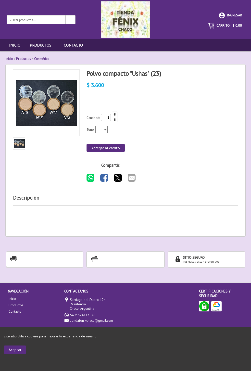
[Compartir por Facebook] (104, 178)
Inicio (14, 45)
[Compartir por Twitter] (118, 178)
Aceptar (15, 349)
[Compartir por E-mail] (132, 178)
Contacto (73, 45)
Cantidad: (93, 117)
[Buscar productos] (70, 19)
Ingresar (230, 15)
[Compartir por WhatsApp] (90, 178)
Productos (43, 45)
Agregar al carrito (105, 147)
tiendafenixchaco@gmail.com (91, 320)
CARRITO (225, 25)
